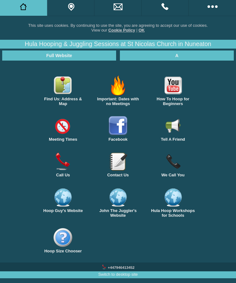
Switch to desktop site (118, 274)
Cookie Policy (121, 30)
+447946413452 (121, 267)
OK (141, 30)
